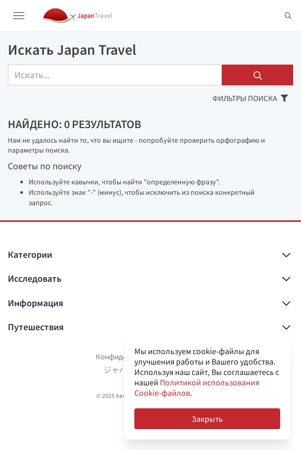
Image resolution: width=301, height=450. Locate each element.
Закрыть (207, 419)
